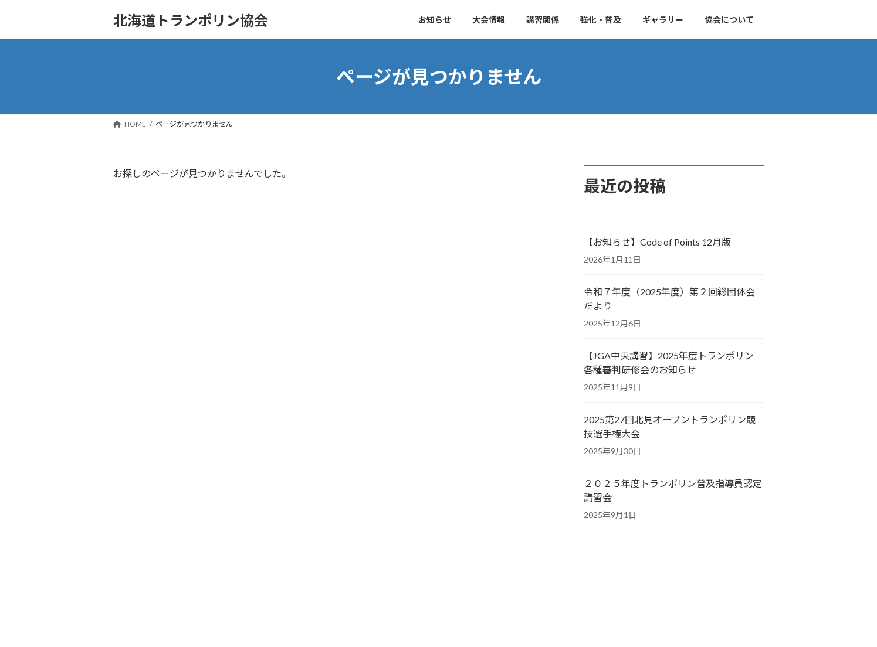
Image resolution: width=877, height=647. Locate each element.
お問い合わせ (145, 578)
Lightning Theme (439, 626)
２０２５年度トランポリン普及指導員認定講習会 (673, 490)
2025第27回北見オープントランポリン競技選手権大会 (670, 426)
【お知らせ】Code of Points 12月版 (657, 241)
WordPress (387, 626)
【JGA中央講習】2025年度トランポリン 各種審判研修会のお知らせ (669, 362)
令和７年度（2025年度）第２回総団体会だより (669, 298)
